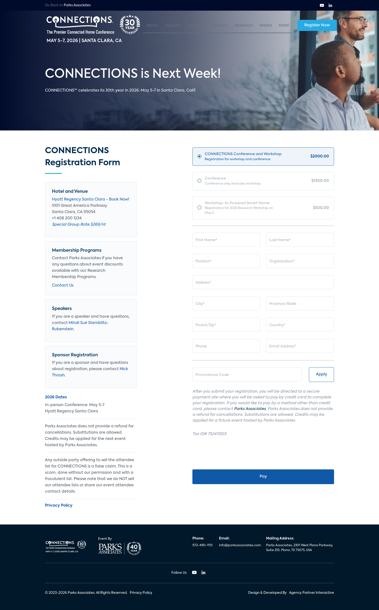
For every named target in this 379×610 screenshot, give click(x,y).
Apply (321, 377)
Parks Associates (77, 5)
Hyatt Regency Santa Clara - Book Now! (90, 199)
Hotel (284, 26)
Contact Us (62, 285)
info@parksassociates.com (239, 545)
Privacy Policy (141, 593)
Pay (263, 479)
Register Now (317, 25)
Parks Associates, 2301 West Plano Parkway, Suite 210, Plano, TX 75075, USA (299, 548)
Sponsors (219, 26)
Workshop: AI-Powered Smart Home (241, 209)
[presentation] (229, 456)
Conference (241, 182)
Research (244, 26)
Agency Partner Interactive (311, 593)
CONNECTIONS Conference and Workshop (243, 157)
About (152, 26)
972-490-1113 (202, 545)
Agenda (172, 26)
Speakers (195, 26)
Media (266, 26)
